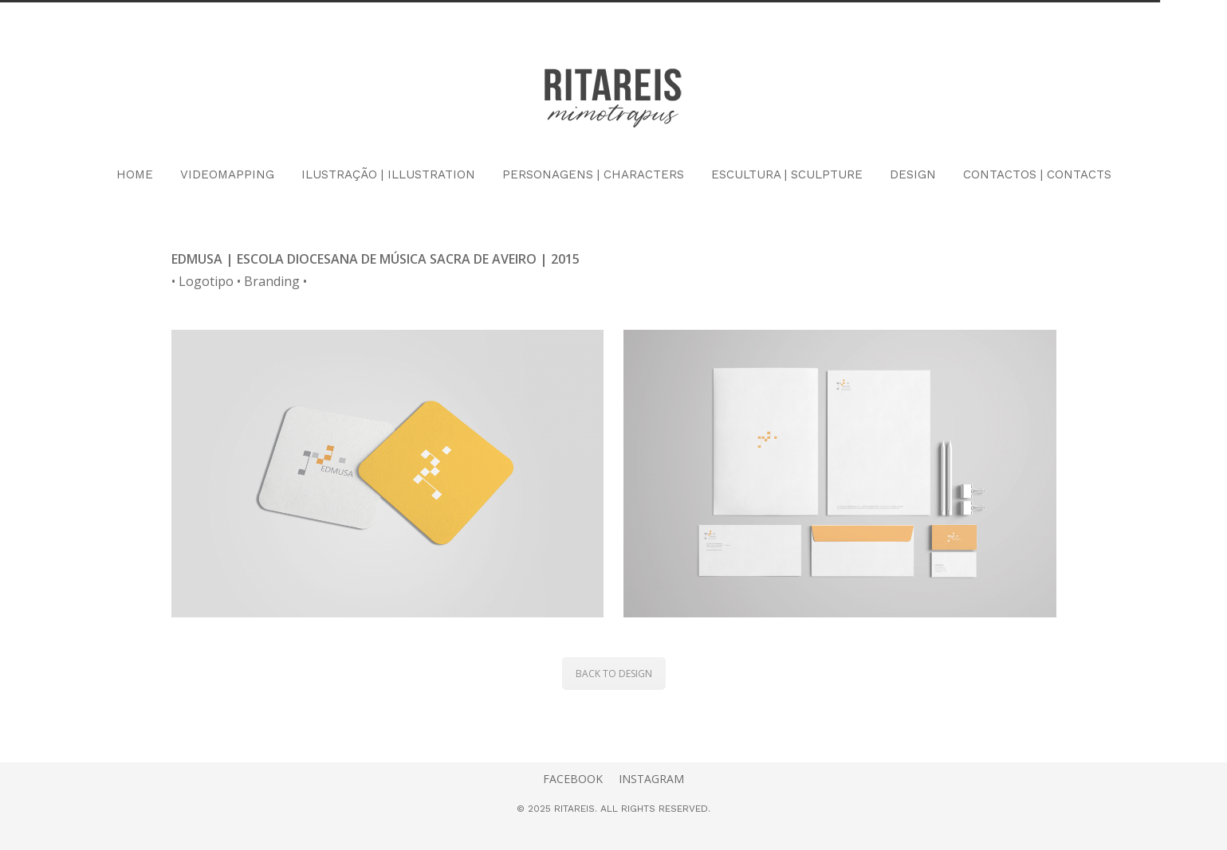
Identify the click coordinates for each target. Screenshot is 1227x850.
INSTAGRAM (651, 778)
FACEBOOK (573, 778)
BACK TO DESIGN (614, 673)
